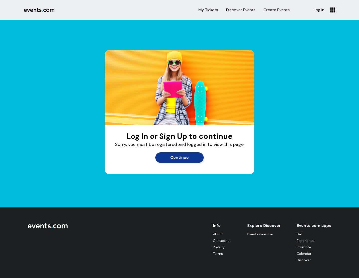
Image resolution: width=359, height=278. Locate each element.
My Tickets (208, 10)
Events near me (260, 234)
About (218, 234)
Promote (304, 247)
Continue (179, 157)
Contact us (222, 240)
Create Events (277, 10)
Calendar (304, 253)
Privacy (219, 247)
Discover (304, 260)
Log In (319, 10)
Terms (218, 253)
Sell (299, 234)
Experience (306, 240)
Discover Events (241, 10)
